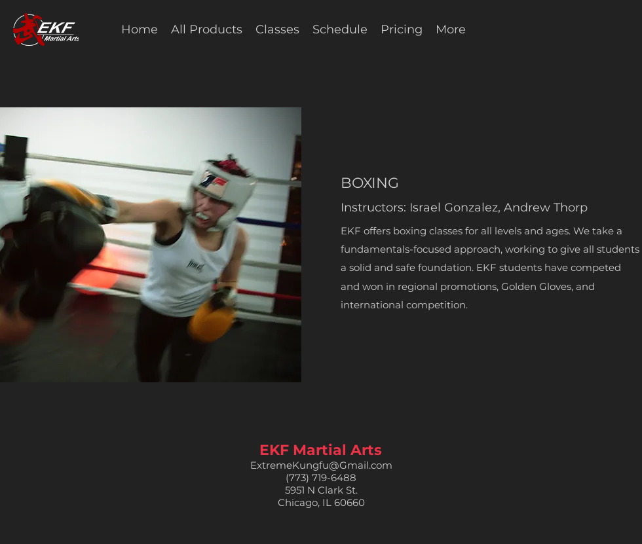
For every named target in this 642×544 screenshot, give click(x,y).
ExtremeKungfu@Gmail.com (321, 465)
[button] (277, 29)
